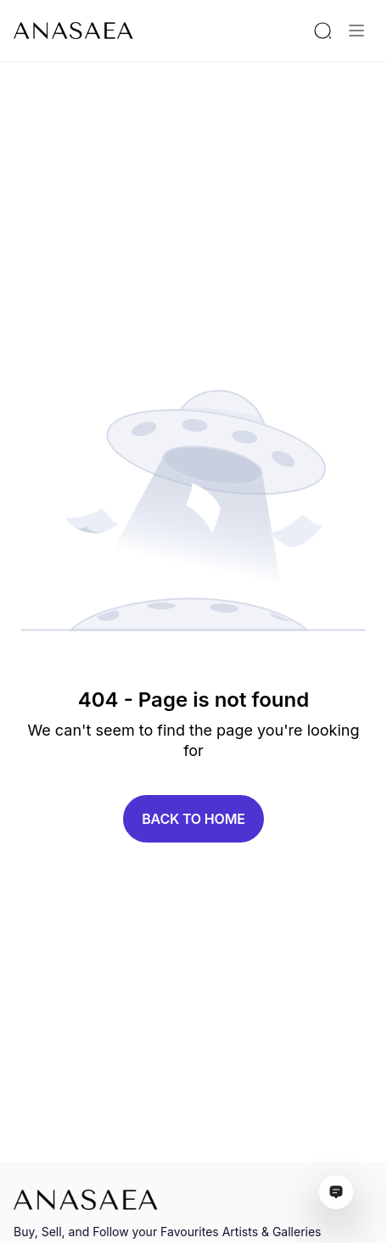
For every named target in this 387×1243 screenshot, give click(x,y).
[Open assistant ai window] (336, 1192)
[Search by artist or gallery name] (322, 31)
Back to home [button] (193, 818)
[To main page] (73, 30)
